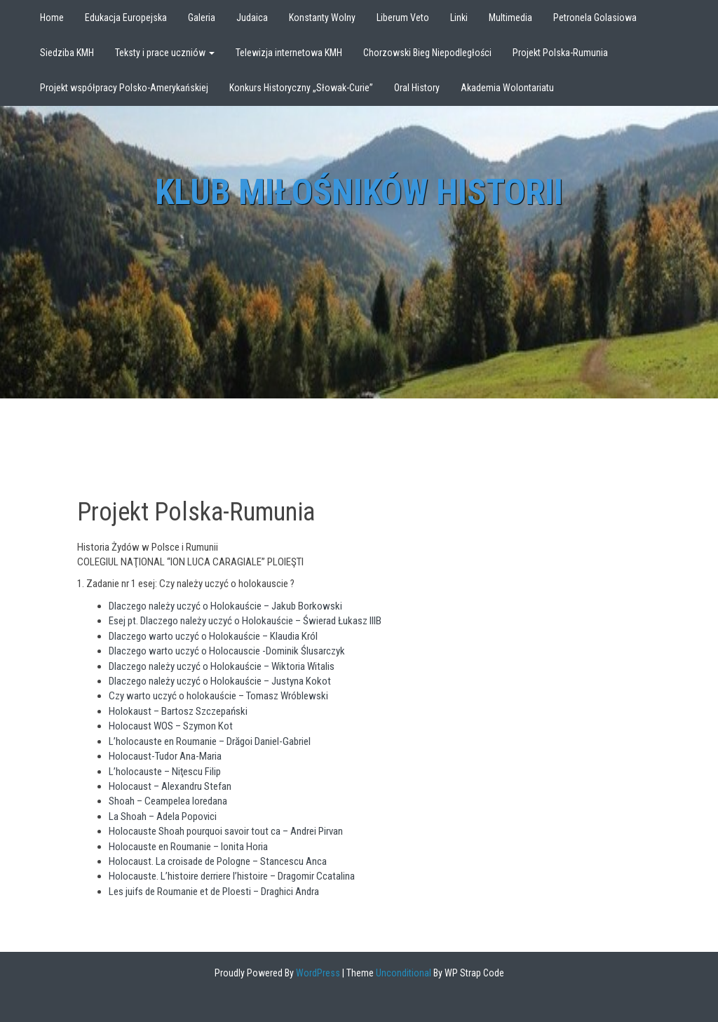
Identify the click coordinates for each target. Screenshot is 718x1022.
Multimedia (510, 17)
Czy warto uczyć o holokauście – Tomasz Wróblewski (218, 696)
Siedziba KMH (67, 52)
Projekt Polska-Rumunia (560, 52)
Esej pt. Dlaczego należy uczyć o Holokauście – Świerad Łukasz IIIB (245, 620)
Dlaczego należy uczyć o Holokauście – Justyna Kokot (220, 681)
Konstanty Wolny (322, 17)
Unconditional (402, 973)
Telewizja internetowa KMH (289, 52)
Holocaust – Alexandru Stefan (170, 786)
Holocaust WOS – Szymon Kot (171, 726)
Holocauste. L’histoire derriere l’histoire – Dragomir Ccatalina (232, 876)
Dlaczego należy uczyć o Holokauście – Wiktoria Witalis (221, 666)
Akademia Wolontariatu (507, 87)
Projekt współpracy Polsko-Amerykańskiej (124, 87)
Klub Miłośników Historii (359, 192)
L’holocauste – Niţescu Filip (165, 771)
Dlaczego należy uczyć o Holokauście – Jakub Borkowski (225, 606)
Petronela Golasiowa (595, 17)
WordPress (317, 973)
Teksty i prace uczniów (165, 52)
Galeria (201, 17)
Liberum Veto (403, 17)
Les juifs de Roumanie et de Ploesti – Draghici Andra (214, 891)
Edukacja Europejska (126, 17)
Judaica (252, 17)
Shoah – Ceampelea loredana (168, 801)
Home (52, 17)
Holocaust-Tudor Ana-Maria (165, 756)
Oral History (417, 87)
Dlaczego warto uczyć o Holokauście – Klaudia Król (213, 636)
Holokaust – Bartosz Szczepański (178, 711)
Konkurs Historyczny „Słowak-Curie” (301, 87)
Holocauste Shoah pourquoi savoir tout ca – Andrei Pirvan (226, 831)
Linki (459, 17)
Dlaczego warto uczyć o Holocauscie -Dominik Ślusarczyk (227, 651)
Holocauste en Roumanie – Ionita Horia (188, 846)
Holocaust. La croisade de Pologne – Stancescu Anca (218, 861)
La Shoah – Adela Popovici (163, 816)
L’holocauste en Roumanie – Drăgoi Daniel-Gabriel (210, 741)
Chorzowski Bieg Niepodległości (427, 52)
